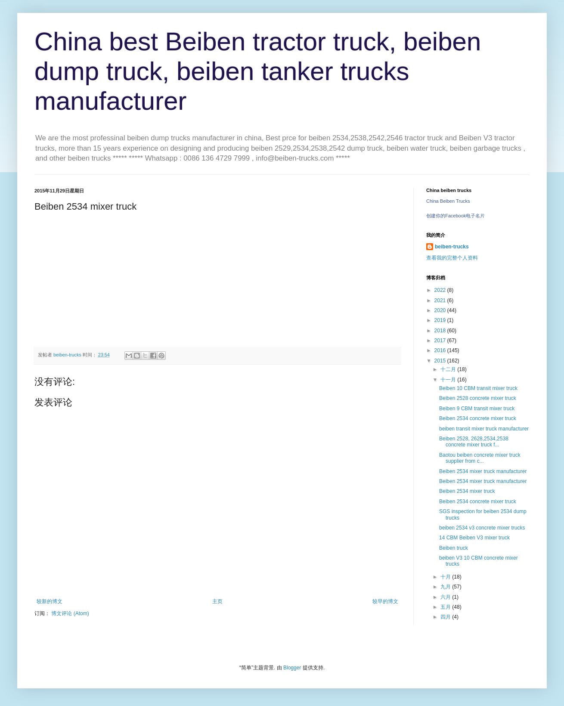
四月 (446, 617)
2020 (440, 310)
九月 (446, 587)
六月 (446, 597)
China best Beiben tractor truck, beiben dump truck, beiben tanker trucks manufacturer (257, 71)
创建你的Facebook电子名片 (455, 215)
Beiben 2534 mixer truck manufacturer (483, 471)
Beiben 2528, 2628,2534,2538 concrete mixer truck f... (473, 442)
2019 (440, 320)
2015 (440, 361)
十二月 (448, 369)
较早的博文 (385, 601)
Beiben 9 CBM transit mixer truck (476, 409)
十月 (446, 577)
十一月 (448, 380)
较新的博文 (49, 601)
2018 (440, 331)
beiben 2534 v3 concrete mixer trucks (482, 528)
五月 (446, 607)
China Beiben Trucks (448, 201)
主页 (217, 601)
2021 (440, 300)
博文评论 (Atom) (70, 613)
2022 (440, 290)
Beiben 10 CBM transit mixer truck (478, 388)
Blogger (292, 668)
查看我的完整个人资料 (452, 258)
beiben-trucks (452, 247)
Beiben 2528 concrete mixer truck (477, 398)
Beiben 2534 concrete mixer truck (477, 418)
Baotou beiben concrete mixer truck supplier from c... (480, 458)
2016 (440, 350)
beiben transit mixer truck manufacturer (484, 429)
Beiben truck (453, 548)
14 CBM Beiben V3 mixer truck (474, 538)
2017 (440, 341)
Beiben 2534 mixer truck (467, 491)
